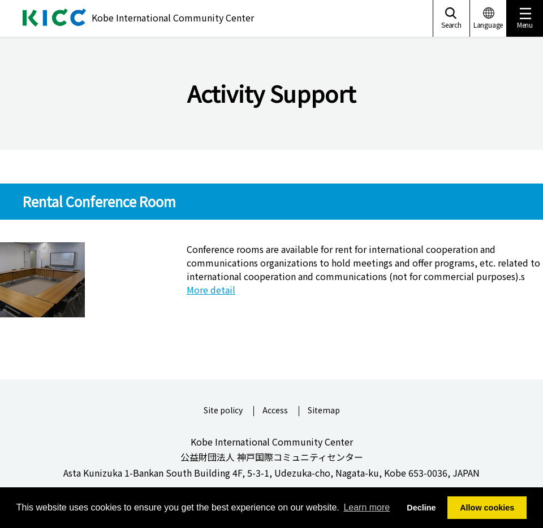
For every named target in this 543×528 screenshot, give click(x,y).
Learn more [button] (366, 507)
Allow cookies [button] (487, 507)
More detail (211, 289)
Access (275, 411)
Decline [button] (421, 507)
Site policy (223, 411)
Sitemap (324, 411)
